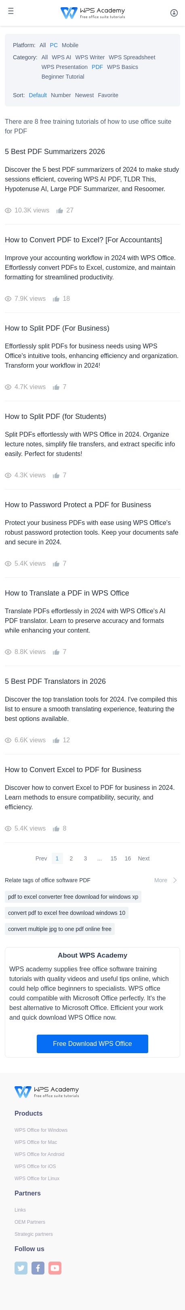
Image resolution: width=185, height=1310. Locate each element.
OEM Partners (30, 1222)
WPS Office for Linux (37, 1178)
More (167, 880)
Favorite (108, 95)
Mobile (70, 45)
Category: (25, 57)
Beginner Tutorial (63, 76)
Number (61, 95)
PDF (97, 67)
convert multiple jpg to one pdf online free (59, 929)
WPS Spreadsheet (132, 57)
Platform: (24, 45)
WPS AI (61, 57)
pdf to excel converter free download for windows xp (73, 896)
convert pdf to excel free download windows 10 (66, 913)
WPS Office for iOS (35, 1166)
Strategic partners (34, 1234)
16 (128, 858)
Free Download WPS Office (92, 1043)
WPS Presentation (65, 67)
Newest (84, 95)
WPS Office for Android (39, 1154)
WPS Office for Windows (41, 1130)
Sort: (19, 95)
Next (144, 858)
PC (54, 45)
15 (114, 858)
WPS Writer (90, 57)
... (99, 858)
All (43, 45)
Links (20, 1210)
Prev (41, 858)
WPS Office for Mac (36, 1142)
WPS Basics (122, 67)
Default (38, 95)
